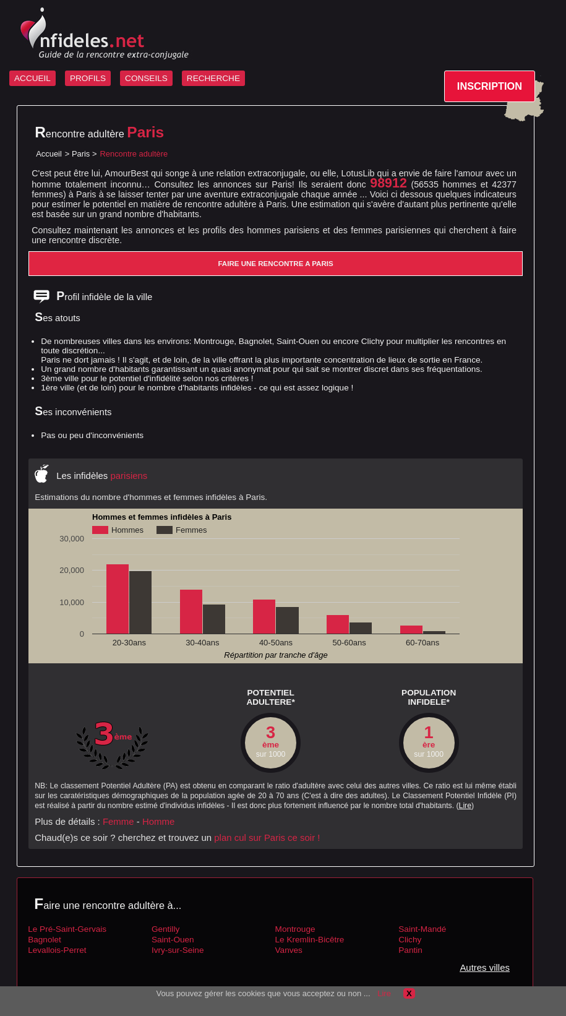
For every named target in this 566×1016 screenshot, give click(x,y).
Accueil (49, 153)
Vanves (288, 950)
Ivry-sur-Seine (178, 950)
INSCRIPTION (489, 86)
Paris (81, 153)
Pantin (410, 950)
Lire (465, 805)
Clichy (409, 939)
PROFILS (88, 78)
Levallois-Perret (57, 950)
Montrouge (295, 929)
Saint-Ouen (173, 939)
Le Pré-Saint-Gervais (67, 929)
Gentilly (165, 929)
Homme (158, 821)
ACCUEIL (32, 78)
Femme (118, 821)
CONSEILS (146, 78)
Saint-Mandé (422, 929)
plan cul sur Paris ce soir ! (267, 837)
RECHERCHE (213, 78)
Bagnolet (44, 939)
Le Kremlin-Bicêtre (310, 939)
